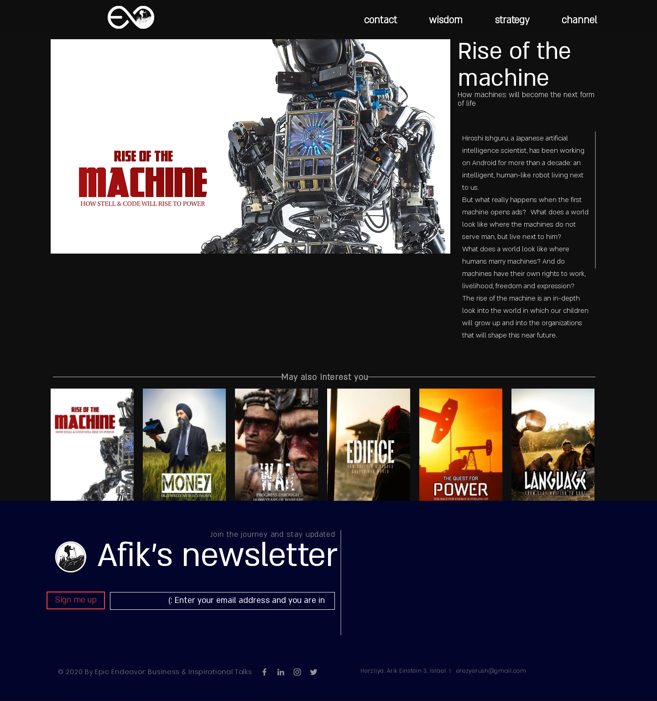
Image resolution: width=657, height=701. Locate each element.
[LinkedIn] (281, 672)
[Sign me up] (76, 600)
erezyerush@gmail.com (491, 671)
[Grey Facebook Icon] (264, 672)
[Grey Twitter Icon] (313, 672)
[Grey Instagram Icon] (297, 672)
